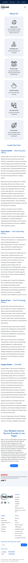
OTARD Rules (18, 527)
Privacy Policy (18, 535)
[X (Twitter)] (8, 503)
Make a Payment (19, 524)
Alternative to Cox (19, 508)
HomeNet (17, 497)
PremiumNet (4, 520)
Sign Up (24, 545)
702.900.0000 (11, 551)
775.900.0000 (11, 554)
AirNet (16, 506)
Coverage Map (18, 531)
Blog (16, 520)
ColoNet (3, 524)
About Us (17, 518)
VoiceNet (17, 499)
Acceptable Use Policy (20, 537)
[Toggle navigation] (25, 7)
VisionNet (3, 529)
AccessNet (3, 531)
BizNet (2, 518)
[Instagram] (2, 503)
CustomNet (3, 527)
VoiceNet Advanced (5, 522)
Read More (14, 465)
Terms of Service (19, 533)
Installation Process (19, 529)
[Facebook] (5, 503)
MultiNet (17, 501)
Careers (17, 522)
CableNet (17, 503)
